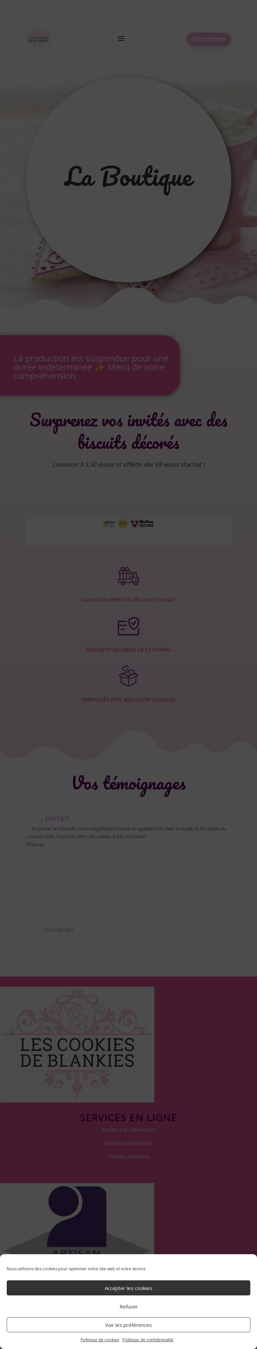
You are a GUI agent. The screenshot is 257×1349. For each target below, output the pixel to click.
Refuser (128, 1306)
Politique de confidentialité (147, 1340)
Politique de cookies (100, 1340)
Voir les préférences (128, 1325)
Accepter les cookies (128, 1288)
